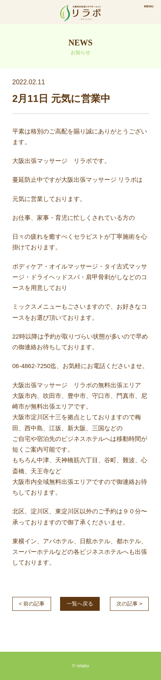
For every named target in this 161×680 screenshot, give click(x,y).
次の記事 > (129, 604)
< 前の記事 (32, 604)
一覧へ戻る (80, 604)
